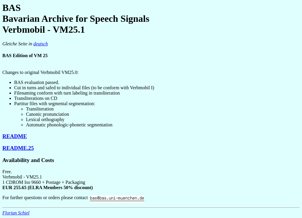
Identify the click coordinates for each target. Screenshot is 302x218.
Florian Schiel (15, 212)
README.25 (18, 148)
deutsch (40, 43)
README (14, 136)
